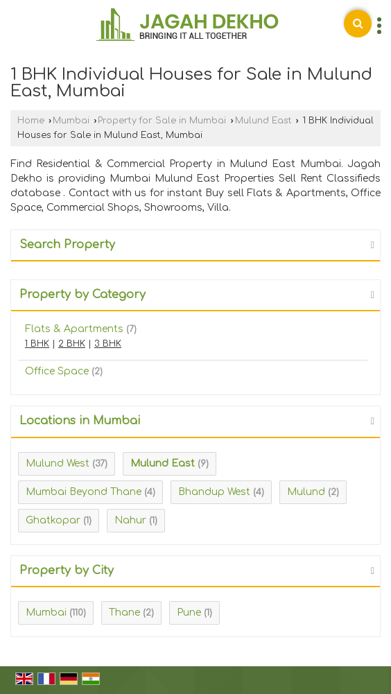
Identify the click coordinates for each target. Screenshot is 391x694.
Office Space (57, 371)
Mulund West (57, 463)
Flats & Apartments (74, 329)
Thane (124, 612)
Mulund (306, 492)
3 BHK (107, 344)
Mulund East (263, 120)
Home (30, 120)
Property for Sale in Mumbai (162, 120)
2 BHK (71, 344)
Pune (189, 612)
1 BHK (37, 344)
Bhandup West (214, 492)
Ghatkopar (53, 520)
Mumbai (71, 120)
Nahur (130, 520)
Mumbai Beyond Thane (83, 492)
